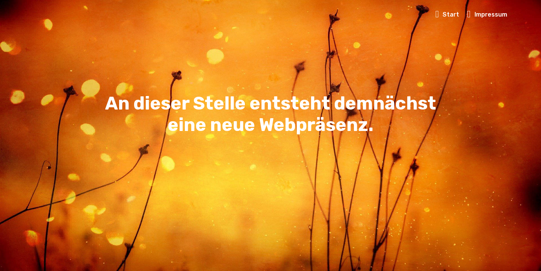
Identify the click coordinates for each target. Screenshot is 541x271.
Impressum (487, 14)
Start (447, 14)
